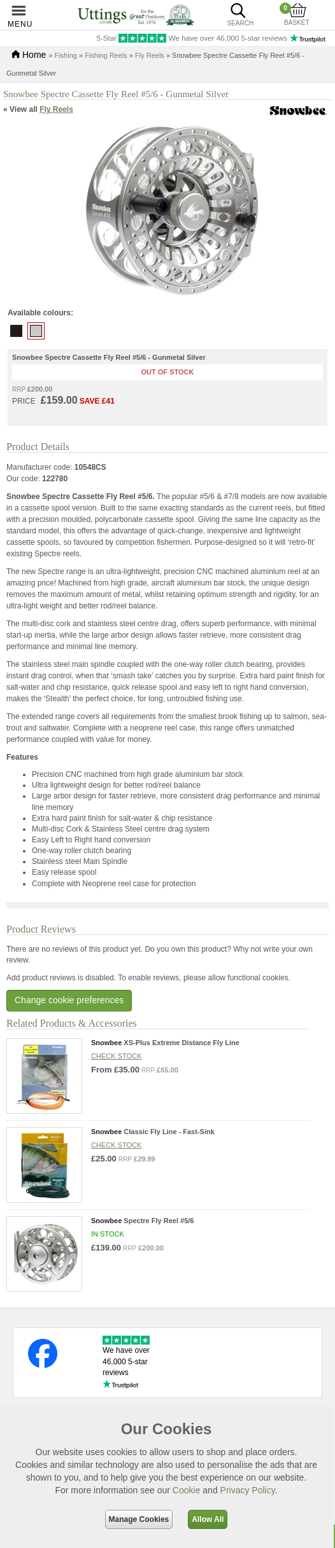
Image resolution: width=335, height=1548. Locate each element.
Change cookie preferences (69, 1000)
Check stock (116, 1056)
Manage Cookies (139, 1519)
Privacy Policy (247, 1490)
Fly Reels (149, 55)
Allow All (208, 1519)
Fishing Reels (106, 55)
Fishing (65, 55)
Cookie (187, 1490)
